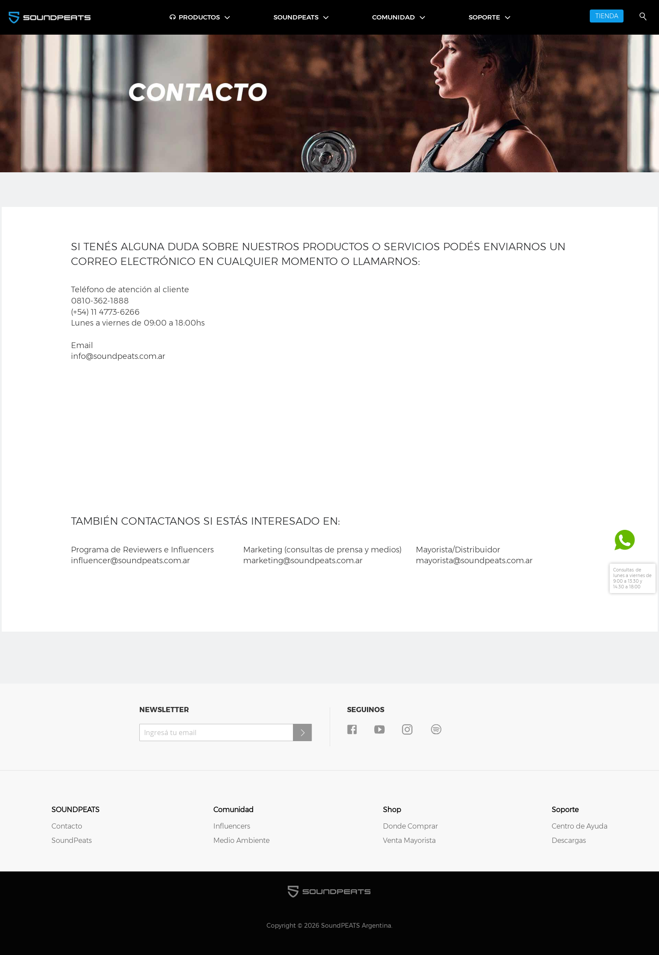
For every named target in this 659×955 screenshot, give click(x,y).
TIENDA (606, 16)
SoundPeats (71, 840)
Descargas (569, 840)
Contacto (66, 826)
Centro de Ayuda (580, 826)
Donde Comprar (410, 826)
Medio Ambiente (241, 840)
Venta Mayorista (409, 840)
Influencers (231, 826)
